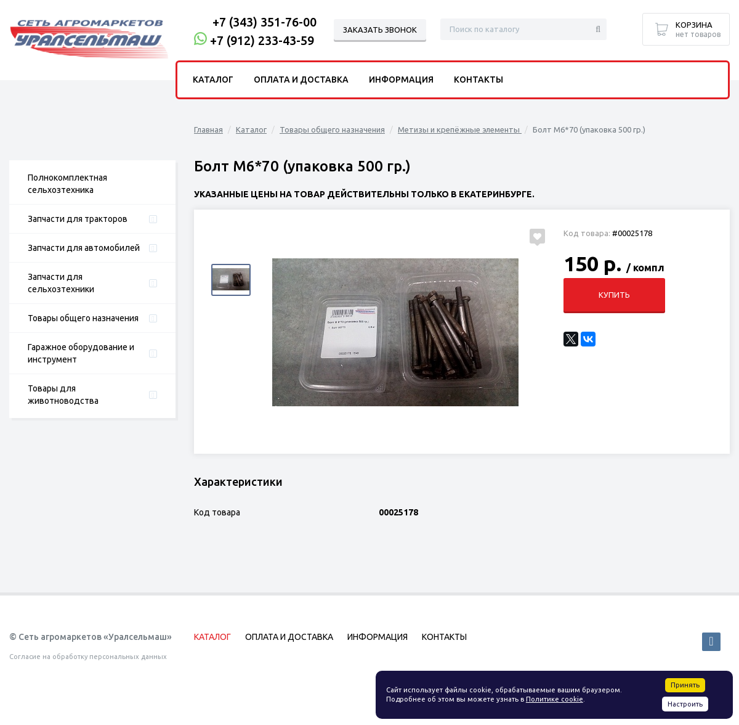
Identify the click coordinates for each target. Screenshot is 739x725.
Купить (614, 294)
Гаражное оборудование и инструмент (81, 353)
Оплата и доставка (301, 79)
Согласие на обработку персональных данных (88, 656)
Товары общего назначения (83, 318)
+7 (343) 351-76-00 (264, 22)
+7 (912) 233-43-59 (262, 40)
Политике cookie (554, 699)
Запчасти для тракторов (77, 219)
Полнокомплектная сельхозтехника (67, 184)
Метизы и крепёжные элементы (460, 129)
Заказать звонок (380, 29)
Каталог (251, 129)
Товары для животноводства (63, 394)
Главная (208, 129)
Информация (401, 79)
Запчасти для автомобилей (84, 248)
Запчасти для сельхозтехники (61, 283)
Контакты (478, 79)
